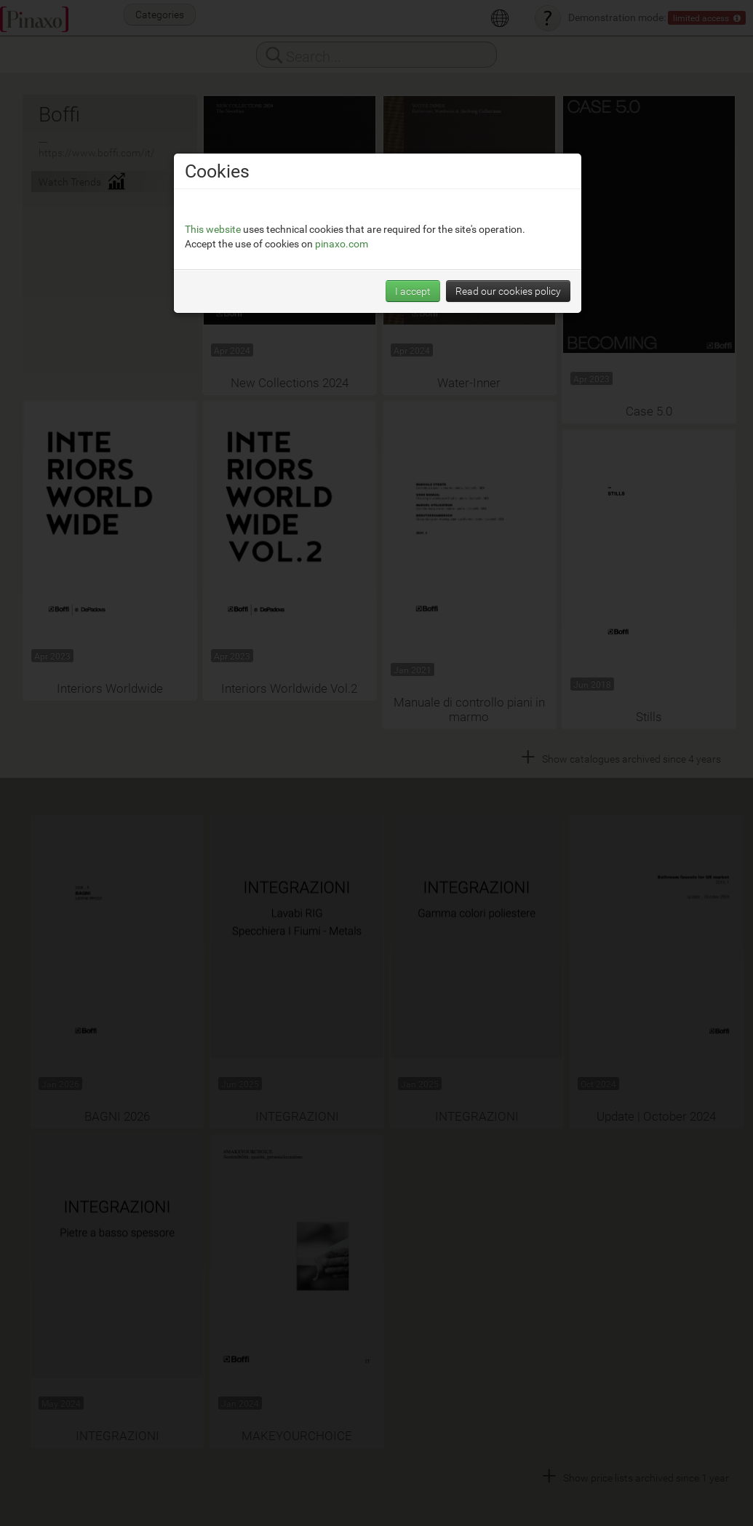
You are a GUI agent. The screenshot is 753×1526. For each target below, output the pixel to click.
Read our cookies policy (508, 291)
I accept (413, 291)
